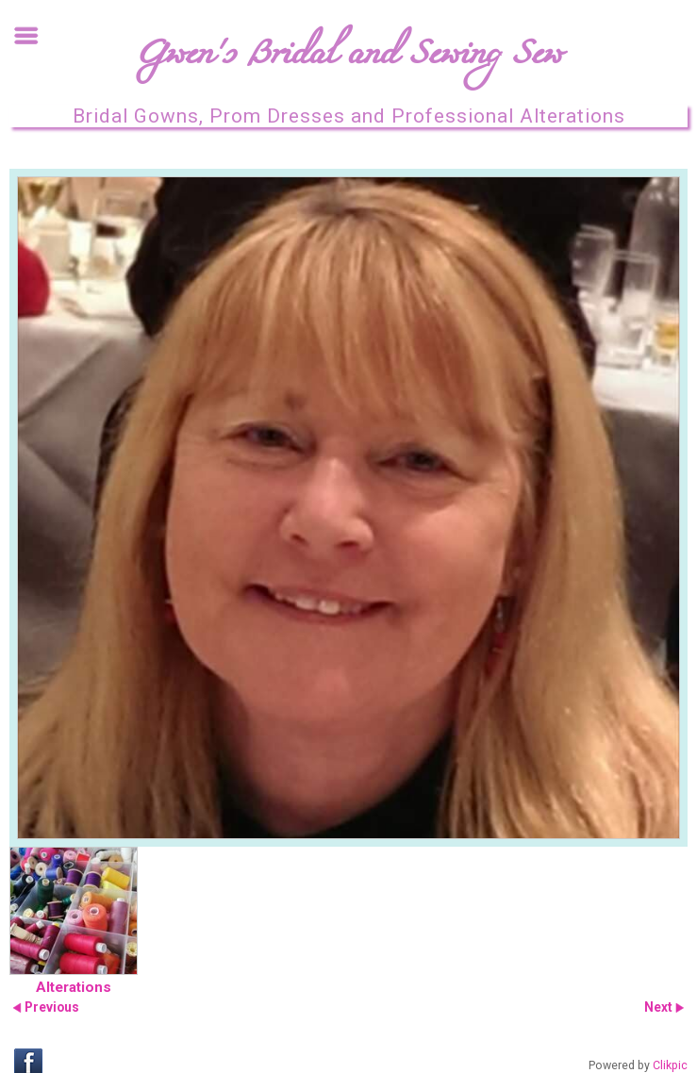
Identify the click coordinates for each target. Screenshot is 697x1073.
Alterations (73, 987)
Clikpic (670, 1065)
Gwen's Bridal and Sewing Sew (349, 60)
